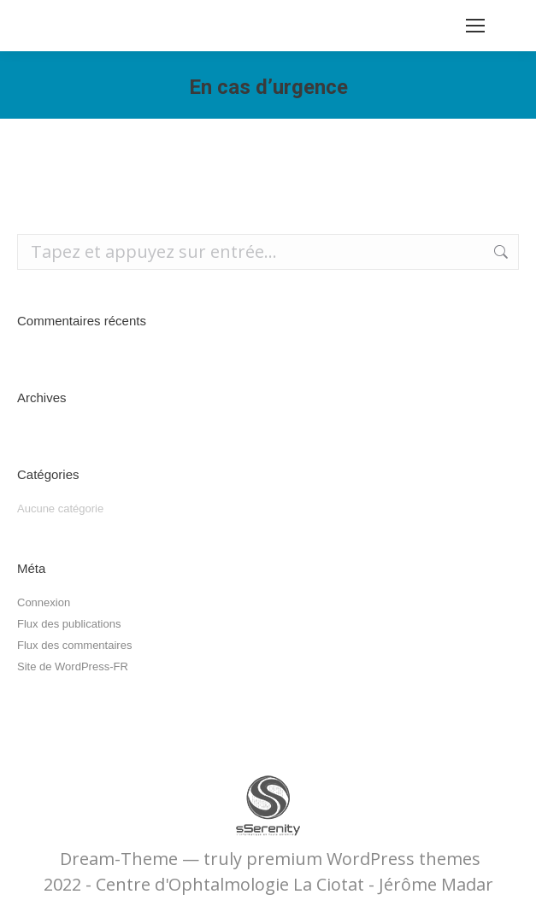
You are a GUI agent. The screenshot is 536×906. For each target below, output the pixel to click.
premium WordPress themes (363, 858)
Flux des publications (69, 623)
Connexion (43, 602)
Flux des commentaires (74, 645)
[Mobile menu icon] (475, 26)
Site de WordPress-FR (72, 666)
